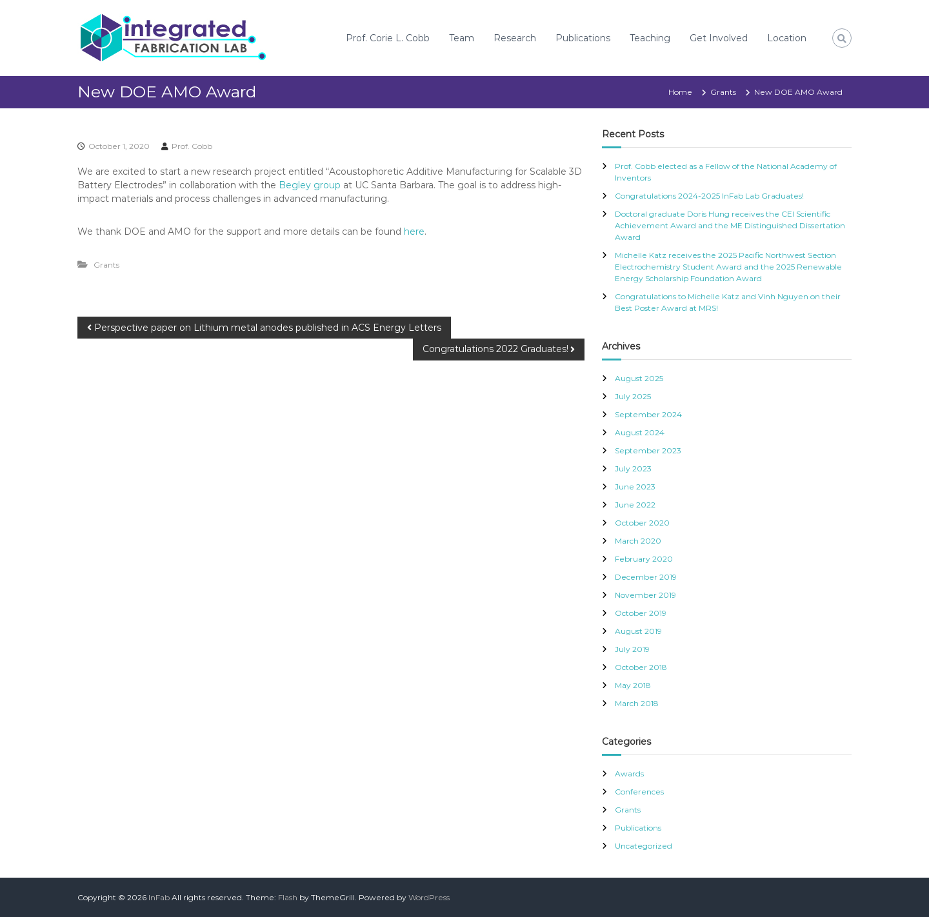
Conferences (639, 791)
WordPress (429, 897)
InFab (159, 897)
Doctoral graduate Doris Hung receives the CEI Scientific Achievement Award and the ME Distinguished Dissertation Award (730, 225)
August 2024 (639, 432)
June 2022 (635, 504)
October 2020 (642, 523)
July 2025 (633, 396)
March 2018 (637, 703)
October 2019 (640, 613)
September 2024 (648, 414)
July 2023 (633, 468)
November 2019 (645, 595)
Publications (582, 38)
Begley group (310, 185)
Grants (723, 92)
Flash (287, 897)
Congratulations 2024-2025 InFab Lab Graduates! (709, 196)
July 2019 (632, 649)
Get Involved (719, 38)
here (414, 231)
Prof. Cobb (192, 146)
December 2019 (646, 577)
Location (786, 38)
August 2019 (638, 631)
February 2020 (644, 559)
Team (461, 38)
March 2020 (638, 541)
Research (515, 38)
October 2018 (641, 667)
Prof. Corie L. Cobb (388, 38)
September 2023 (648, 450)
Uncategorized (643, 846)
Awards (629, 773)
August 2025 (639, 378)
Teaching (650, 38)
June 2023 (635, 486)
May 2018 (633, 685)
